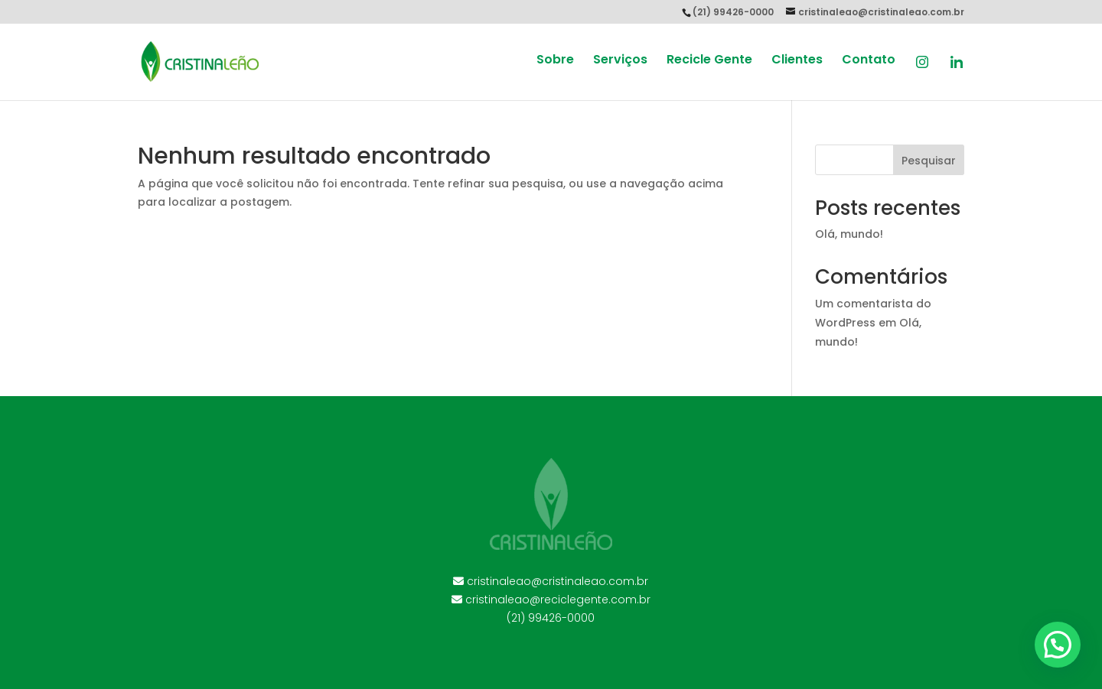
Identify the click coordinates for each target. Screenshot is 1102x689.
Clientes (797, 61)
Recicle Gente (709, 61)
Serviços (620, 61)
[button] (1058, 645)
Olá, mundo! (849, 234)
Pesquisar (928, 160)
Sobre (555, 61)
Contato (868, 61)
